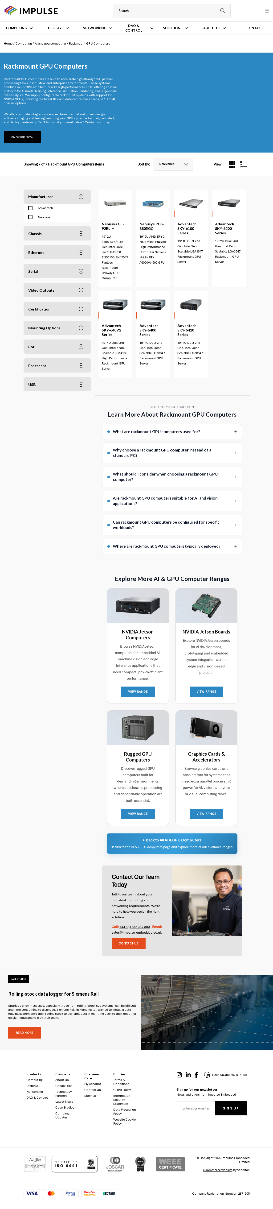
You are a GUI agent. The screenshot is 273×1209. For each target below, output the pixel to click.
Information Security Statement (121, 1100)
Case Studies (64, 1107)
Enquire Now (22, 137)
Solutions (172, 28)
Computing (16, 28)
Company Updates (62, 1115)
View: (218, 164)
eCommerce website (217, 1170)
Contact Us (129, 943)
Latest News (64, 1102)
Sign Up (231, 1108)
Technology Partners (63, 1094)
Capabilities (63, 1086)
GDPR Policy (122, 1090)
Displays (55, 28)
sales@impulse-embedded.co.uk (137, 932)
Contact (254, 28)
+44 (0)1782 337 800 (134, 927)
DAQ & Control (133, 28)
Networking (94, 28)
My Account (92, 1084)
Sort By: (144, 164)
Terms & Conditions (121, 1082)
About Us (211, 28)
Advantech (40, 208)
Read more (24, 1033)
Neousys (39, 217)
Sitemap (90, 1096)
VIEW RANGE (138, 692)
